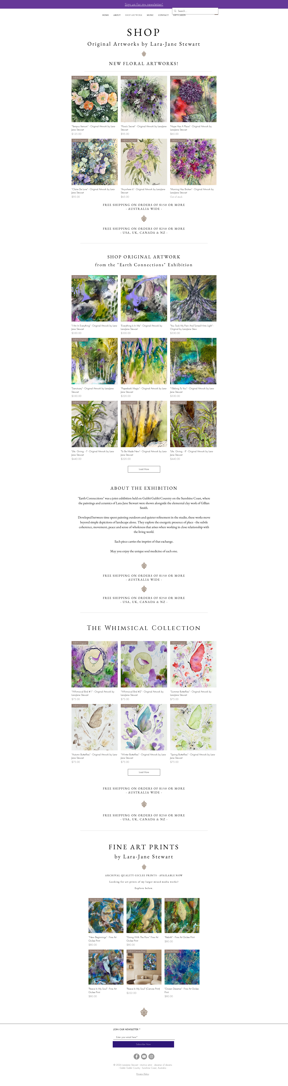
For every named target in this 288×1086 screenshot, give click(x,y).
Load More (144, 469)
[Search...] (195, 11)
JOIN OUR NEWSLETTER (125, 1029)
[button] (144, 4)
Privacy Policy (142, 1074)
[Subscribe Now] (143, 1044)
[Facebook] (137, 1056)
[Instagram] (151, 1056)
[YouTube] (144, 1056)
